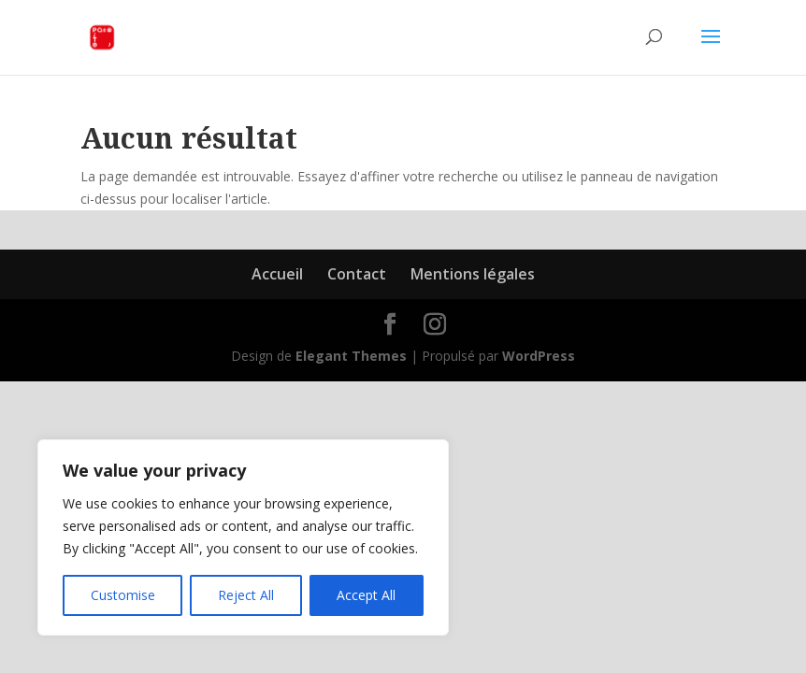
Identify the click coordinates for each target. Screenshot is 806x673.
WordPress (538, 356)
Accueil (277, 274)
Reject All (246, 595)
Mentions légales (472, 274)
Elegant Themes (351, 356)
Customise (123, 595)
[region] (243, 537)
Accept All (366, 595)
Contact (356, 274)
